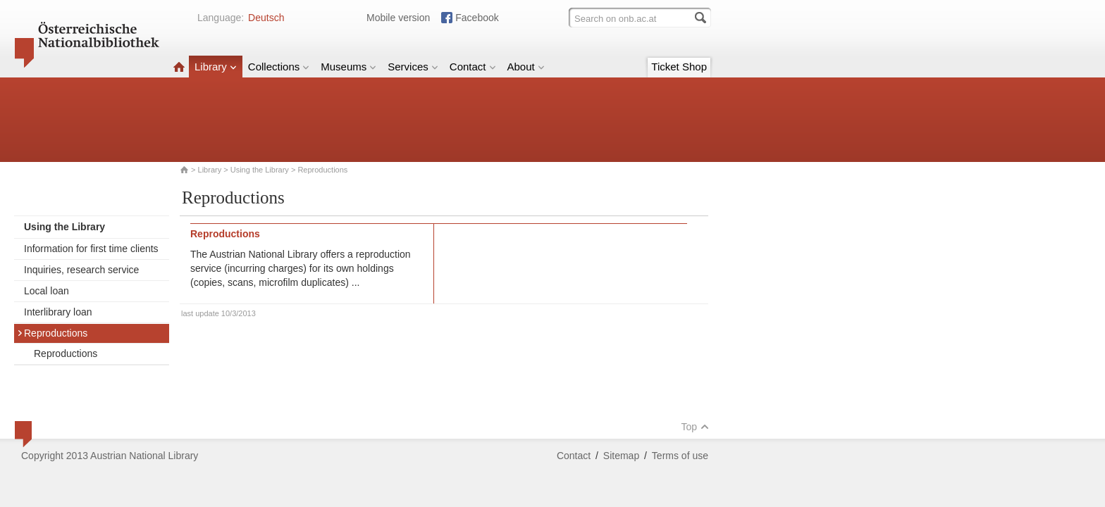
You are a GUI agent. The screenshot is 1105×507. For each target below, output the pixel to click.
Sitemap (621, 455)
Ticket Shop (679, 67)
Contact (473, 67)
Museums (348, 67)
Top (695, 426)
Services (413, 67)
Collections (278, 67)
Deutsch (266, 17)
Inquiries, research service (81, 269)
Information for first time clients (91, 248)
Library (216, 67)
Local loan (46, 290)
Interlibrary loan (58, 312)
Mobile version (398, 17)
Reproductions (52, 333)
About (526, 67)
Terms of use (680, 455)
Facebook (476, 17)
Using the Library (259, 169)
